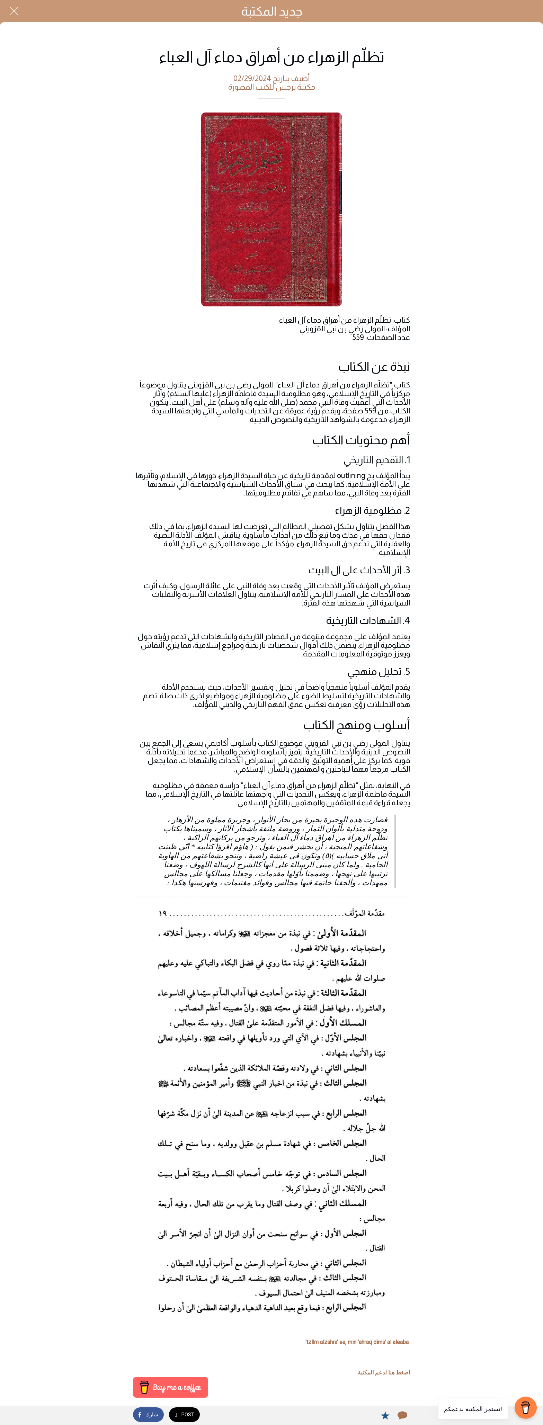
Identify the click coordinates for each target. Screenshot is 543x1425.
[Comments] (401, 1415)
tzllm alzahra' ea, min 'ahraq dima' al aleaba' (357, 1342)
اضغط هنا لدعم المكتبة (384, 1372)
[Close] (14, 11)
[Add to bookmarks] (385, 1415)
